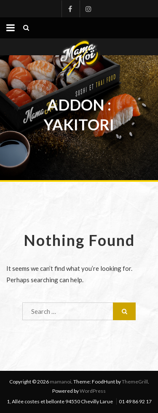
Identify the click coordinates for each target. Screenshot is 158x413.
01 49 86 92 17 (135, 401)
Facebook (70, 8)
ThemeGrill (135, 381)
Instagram (88, 8)
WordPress (93, 391)
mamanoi (60, 381)
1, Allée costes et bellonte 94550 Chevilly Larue (60, 401)
